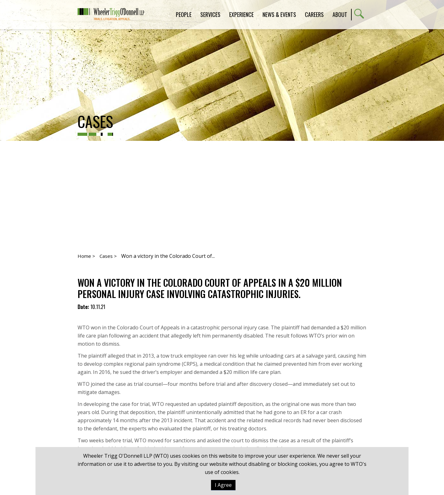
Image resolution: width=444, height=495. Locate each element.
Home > (86, 256)
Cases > (108, 256)
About (340, 14)
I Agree (223, 485)
